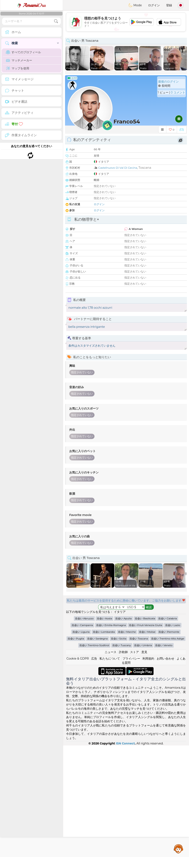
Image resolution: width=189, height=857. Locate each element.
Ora (31, 5)
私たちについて (109, 770)
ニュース (110, 763)
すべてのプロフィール (23, 52)
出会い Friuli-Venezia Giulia (145, 736)
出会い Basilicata (145, 729)
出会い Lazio (172, 736)
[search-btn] (56, 21)
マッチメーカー (19, 60)
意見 (144, 763)
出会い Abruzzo (84, 729)
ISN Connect (125, 855)
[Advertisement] (126, 677)
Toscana (144, 168)
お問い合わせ (165, 770)
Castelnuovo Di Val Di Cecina (117, 167)
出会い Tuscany (121, 756)
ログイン (154, 5)
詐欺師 (123, 763)
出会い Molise (147, 743)
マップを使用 (17, 68)
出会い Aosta (104, 729)
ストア (134, 763)
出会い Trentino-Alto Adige (167, 750)
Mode (135, 5)
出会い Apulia (123, 729)
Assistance (178, 848)
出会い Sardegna (97, 750)
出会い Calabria (167, 729)
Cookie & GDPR (77, 770)
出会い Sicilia (118, 750)
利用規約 (148, 770)
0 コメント (178, 92)
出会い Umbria (143, 756)
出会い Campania (82, 736)
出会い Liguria (81, 743)
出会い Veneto (163, 756)
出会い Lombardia (104, 743)
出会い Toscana (139, 750)
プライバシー (131, 770)
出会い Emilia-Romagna (111, 736)
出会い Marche (127, 743)
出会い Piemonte (169, 743)
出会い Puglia (76, 750)
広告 (94, 770)
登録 (169, 5)
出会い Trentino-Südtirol (94, 756)
